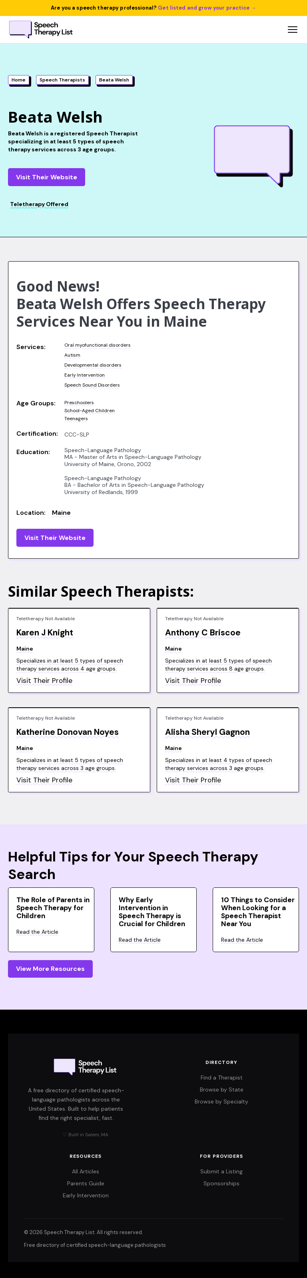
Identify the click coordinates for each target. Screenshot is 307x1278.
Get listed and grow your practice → (207, 7)
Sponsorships (221, 1183)
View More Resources (50, 968)
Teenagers (76, 418)
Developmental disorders (93, 365)
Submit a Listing (221, 1171)
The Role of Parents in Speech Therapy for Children (53, 908)
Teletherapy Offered (39, 204)
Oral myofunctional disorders (97, 345)
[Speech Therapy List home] (41, 30)
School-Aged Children (89, 410)
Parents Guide (85, 1183)
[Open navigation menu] (292, 29)
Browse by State (221, 1089)
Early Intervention (84, 375)
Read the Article (37, 931)
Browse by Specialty (221, 1101)
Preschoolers (79, 402)
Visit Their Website (46, 177)
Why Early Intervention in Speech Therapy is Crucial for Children (152, 912)
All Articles (85, 1171)
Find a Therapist (222, 1077)
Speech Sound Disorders (92, 385)
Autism (72, 355)
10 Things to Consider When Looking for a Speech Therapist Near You (258, 912)
